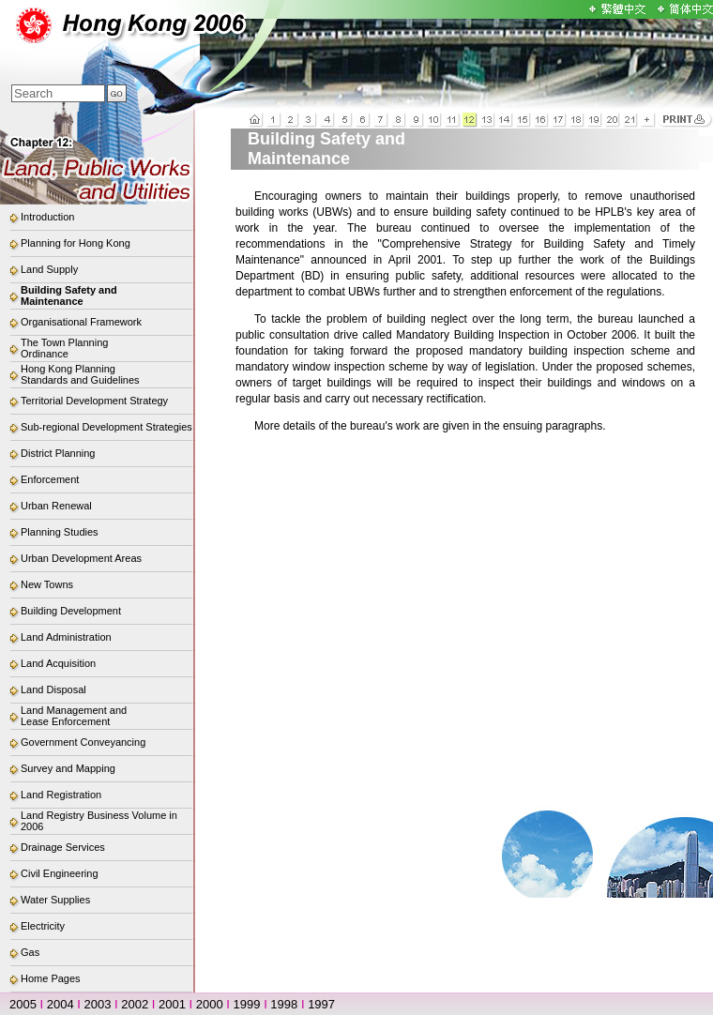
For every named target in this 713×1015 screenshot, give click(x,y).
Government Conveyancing (83, 742)
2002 (134, 1004)
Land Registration (61, 794)
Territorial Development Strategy (94, 400)
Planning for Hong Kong (75, 243)
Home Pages (51, 978)
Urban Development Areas (81, 558)
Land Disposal (53, 689)
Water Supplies (55, 899)
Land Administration (66, 637)
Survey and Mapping (68, 768)
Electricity (43, 926)
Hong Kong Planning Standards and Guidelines (80, 374)
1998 (283, 1004)
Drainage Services (63, 847)
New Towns (47, 584)
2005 (23, 1004)
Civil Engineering (60, 873)
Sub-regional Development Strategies (106, 426)
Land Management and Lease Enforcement (74, 715)
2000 (209, 1004)
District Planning (58, 453)
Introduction (47, 216)
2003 (98, 1004)
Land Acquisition (58, 663)
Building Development (71, 610)
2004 (60, 1004)
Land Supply (49, 269)
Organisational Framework (81, 321)
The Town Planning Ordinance (64, 348)
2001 (172, 1004)
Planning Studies (60, 532)
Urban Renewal (56, 505)
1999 (247, 1004)
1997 (321, 1004)
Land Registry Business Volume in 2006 (99, 821)
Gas (30, 952)
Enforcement (50, 479)
